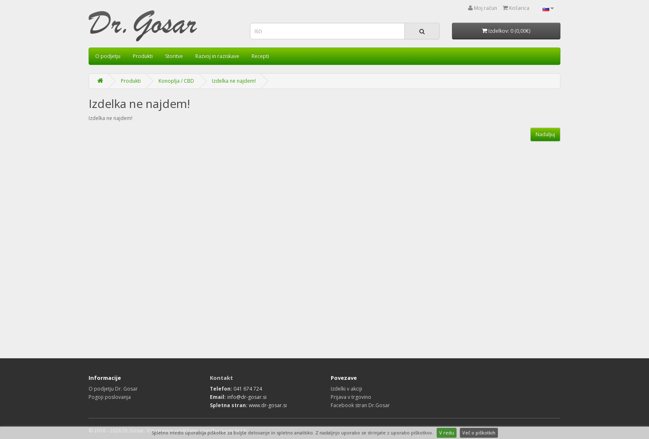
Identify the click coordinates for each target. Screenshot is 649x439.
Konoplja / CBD (176, 80)
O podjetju (107, 56)
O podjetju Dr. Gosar (113, 388)
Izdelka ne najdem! (234, 80)
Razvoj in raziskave (217, 56)
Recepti (260, 56)
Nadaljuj (545, 134)
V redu (446, 432)
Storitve (174, 56)
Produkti (143, 56)
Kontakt (221, 377)
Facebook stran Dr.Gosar (360, 405)
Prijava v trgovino (351, 397)
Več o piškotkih (478, 432)
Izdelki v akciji (346, 388)
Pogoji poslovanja (110, 397)
